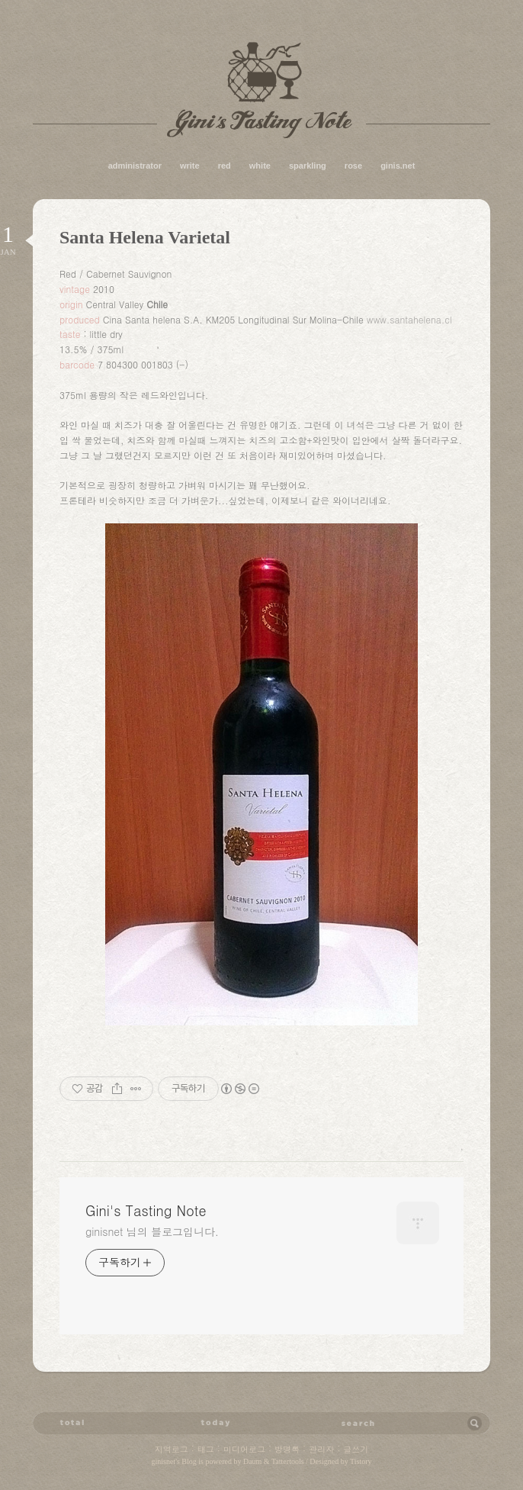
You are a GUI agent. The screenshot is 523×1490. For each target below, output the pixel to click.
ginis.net (397, 165)
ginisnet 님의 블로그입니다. (152, 1231)
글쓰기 (355, 1449)
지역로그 (171, 1449)
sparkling (307, 165)
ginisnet (163, 1461)
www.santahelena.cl (409, 319)
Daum (252, 1461)
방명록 (287, 1449)
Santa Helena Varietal (144, 237)
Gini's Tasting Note (261, 90)
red (224, 165)
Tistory (361, 1461)
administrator (135, 165)
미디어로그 (244, 1449)
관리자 (321, 1449)
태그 (205, 1449)
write (190, 165)
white (260, 165)
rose (353, 165)
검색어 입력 (358, 1423)
